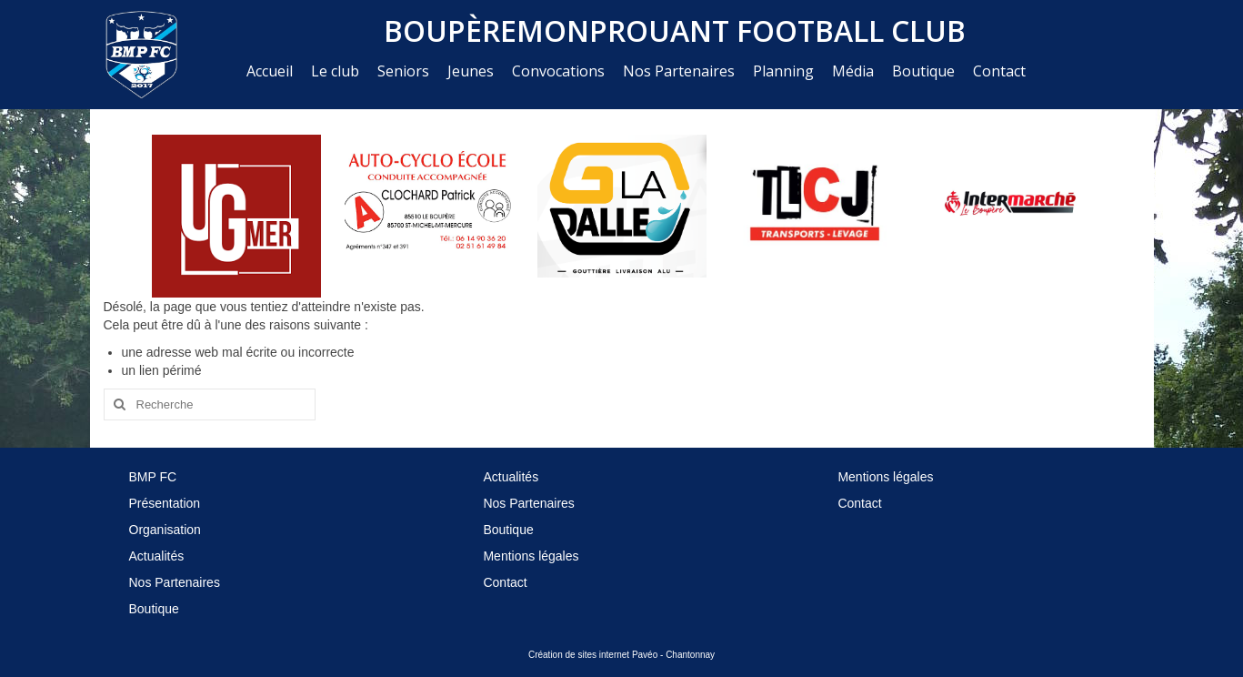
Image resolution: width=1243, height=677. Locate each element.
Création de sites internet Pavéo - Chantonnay (621, 655)
